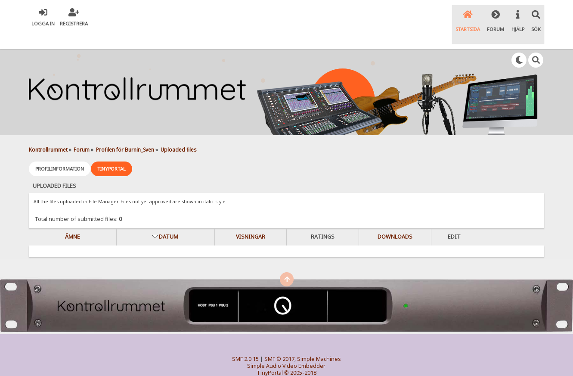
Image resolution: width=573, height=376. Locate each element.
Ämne (72, 218)
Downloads (395, 218)
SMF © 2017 (279, 341)
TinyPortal (270, 354)
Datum (168, 218)
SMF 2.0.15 (245, 341)
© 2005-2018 (300, 354)
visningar (250, 218)
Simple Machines (319, 341)
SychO (312, 361)
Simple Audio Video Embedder (286, 347)
